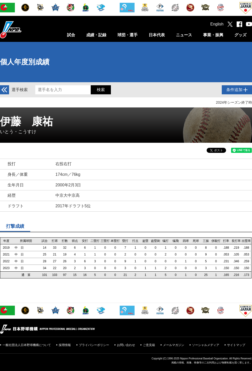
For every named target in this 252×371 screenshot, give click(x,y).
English (217, 24)
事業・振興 (213, 35)
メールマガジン (173, 345)
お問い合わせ (126, 345)
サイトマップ (236, 345)
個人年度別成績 (24, 62)
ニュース (184, 35)
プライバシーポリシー (94, 345)
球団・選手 (127, 35)
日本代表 (157, 35)
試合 (71, 35)
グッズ (240, 35)
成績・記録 (96, 35)
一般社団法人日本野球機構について (27, 345)
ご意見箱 (149, 345)
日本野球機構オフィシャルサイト (23, 29)
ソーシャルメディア (205, 345)
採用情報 (65, 345)
